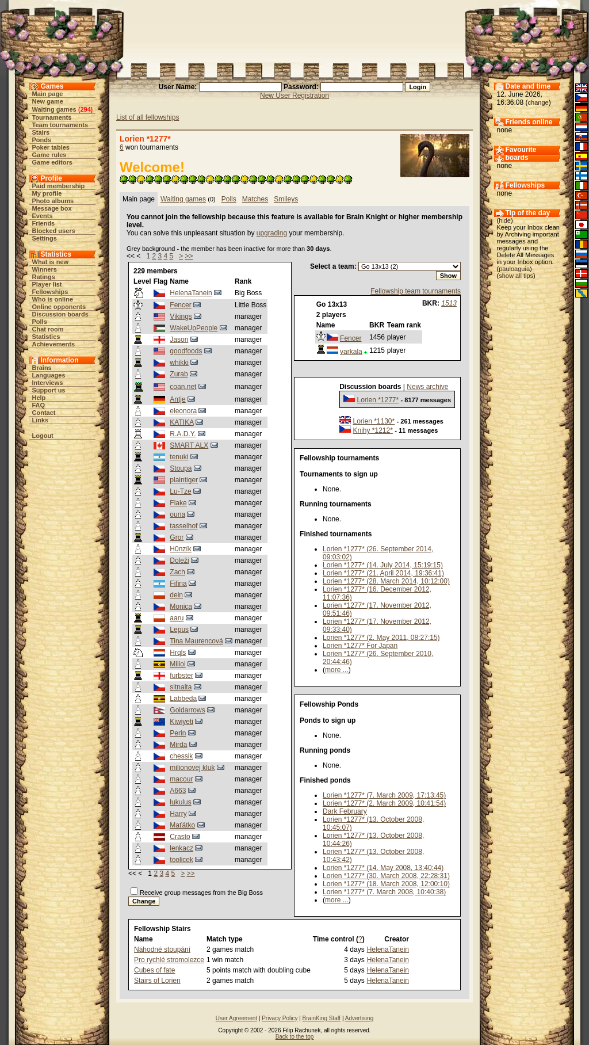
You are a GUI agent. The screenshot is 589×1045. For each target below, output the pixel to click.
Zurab (179, 374)
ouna (177, 514)
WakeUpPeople (193, 328)
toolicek (181, 860)
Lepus (179, 630)
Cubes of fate (154, 970)
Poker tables (51, 147)
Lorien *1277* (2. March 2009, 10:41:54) (384, 803)
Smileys (286, 199)
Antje (177, 399)
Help (39, 397)
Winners (44, 269)
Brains (42, 367)
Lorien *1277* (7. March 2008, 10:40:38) (384, 892)
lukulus (180, 802)
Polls (39, 321)
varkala (351, 352)
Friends (43, 223)
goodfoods (186, 351)
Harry (178, 814)
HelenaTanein (191, 293)
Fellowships (50, 291)
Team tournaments (60, 124)
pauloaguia (514, 268)
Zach (177, 572)
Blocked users (53, 230)
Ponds (42, 139)
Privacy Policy (279, 1018)
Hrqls (178, 653)
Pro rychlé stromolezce (169, 960)
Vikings (181, 316)
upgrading (272, 233)
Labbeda (183, 699)
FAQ (38, 405)
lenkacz (181, 848)
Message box (52, 208)
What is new (50, 261)
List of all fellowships (147, 117)
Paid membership (58, 185)
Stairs (41, 132)
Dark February (345, 811)
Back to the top (295, 1036)
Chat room (48, 329)
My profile (47, 193)
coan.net (183, 387)
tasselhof (183, 526)
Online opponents (59, 306)
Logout (42, 435)
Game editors (52, 162)
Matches (255, 199)
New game (47, 101)
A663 (178, 791)
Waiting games (54, 109)
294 (85, 109)
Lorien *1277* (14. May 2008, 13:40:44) (383, 868)
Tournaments (52, 117)
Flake (178, 503)
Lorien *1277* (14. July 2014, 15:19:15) (383, 565)
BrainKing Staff (322, 1018)
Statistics (46, 336)
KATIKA (181, 422)
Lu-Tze (180, 491)
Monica (181, 606)
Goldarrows (187, 710)
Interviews (47, 382)
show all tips (516, 275)
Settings (44, 238)
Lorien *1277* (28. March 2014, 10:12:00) (386, 581)
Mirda (178, 745)
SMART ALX (189, 445)
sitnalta (181, 687)
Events (42, 215)
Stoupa (181, 468)
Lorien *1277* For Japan (360, 646)
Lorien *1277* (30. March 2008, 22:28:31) (386, 876)
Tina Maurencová (196, 641)
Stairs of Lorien (157, 981)
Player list (47, 284)
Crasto (180, 837)
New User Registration (294, 95)
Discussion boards (60, 314)
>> (189, 256)
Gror (176, 537)
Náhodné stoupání (162, 949)
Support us (49, 390)
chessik (181, 756)
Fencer (180, 305)
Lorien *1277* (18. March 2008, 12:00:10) (386, 884)
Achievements (53, 344)
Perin (178, 733)
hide (505, 220)
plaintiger (184, 480)
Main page (47, 93)
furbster (181, 676)
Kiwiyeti (181, 722)
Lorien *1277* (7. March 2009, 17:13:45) (384, 795)
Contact (44, 412)
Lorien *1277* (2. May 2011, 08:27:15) (381, 638)
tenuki (179, 457)
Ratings (43, 276)
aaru (176, 618)
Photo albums (53, 200)
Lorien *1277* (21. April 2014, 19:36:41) (383, 573)
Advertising (359, 1018)
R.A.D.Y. (183, 434)
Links (40, 420)
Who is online (53, 299)
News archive (427, 387)
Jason (179, 339)
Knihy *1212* (372, 430)
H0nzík (180, 549)
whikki (179, 362)
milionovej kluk (192, 768)
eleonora (183, 411)
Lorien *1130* (374, 421)
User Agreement (236, 1018)
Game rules (49, 154)
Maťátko (182, 825)
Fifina (178, 583)
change (538, 102)
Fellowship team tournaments (415, 291)
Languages (49, 375)
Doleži (179, 560)
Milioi (177, 664)
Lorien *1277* (378, 400)
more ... (337, 670)
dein (176, 595)
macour (181, 779)
